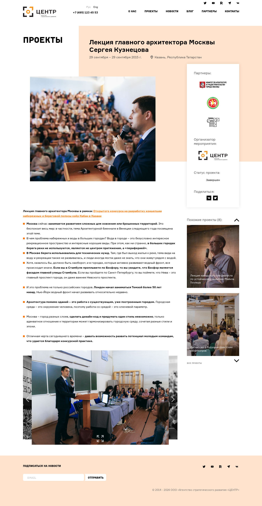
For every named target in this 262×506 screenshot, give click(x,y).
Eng (95, 7)
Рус (88, 7)
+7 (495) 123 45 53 (85, 12)
